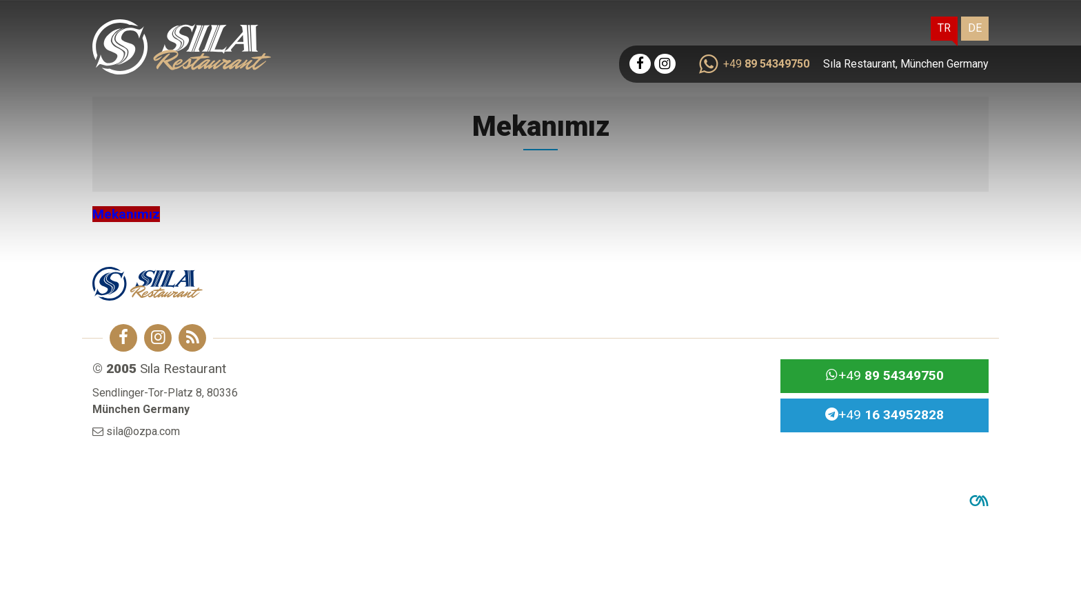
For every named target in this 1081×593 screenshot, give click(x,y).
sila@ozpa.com (143, 431)
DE (975, 27)
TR (944, 27)
